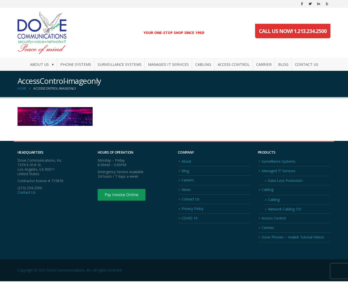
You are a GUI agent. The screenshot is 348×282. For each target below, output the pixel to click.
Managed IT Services (168, 64)
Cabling (203, 64)
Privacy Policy (193, 209)
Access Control (234, 64)
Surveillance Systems (119, 64)
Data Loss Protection (285, 180)
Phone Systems (75, 64)
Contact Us (306, 64)
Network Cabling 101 (285, 209)
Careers (188, 180)
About (186, 161)
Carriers (268, 228)
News (186, 189)
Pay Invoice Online (122, 195)
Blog (283, 64)
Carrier (264, 64)
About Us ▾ (42, 64)
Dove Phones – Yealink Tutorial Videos (293, 237)
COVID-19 (190, 218)
